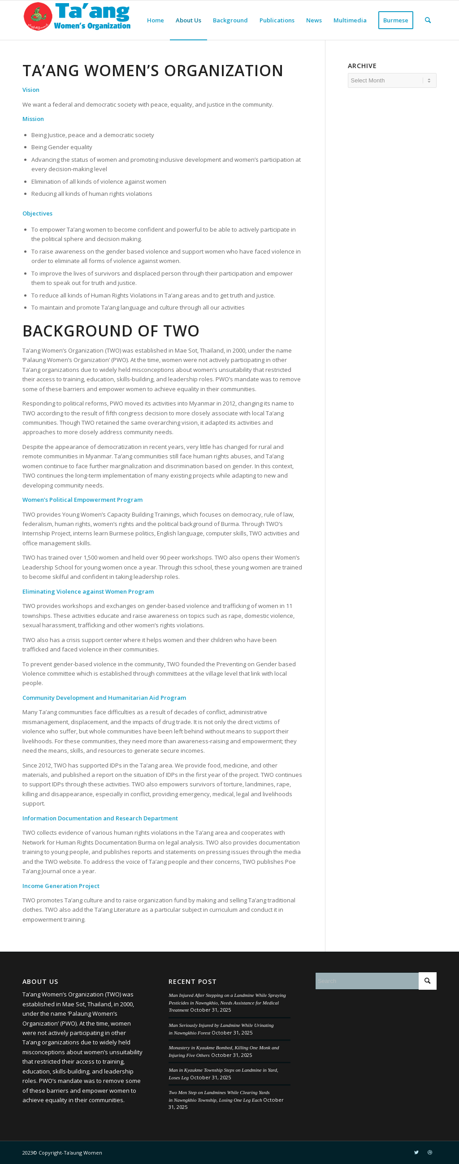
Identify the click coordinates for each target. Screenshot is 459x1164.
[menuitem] (155, 20)
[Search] (428, 20)
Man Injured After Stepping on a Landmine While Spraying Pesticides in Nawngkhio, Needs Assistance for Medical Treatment (227, 1002)
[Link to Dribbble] (430, 1152)
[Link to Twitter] (416, 1152)
